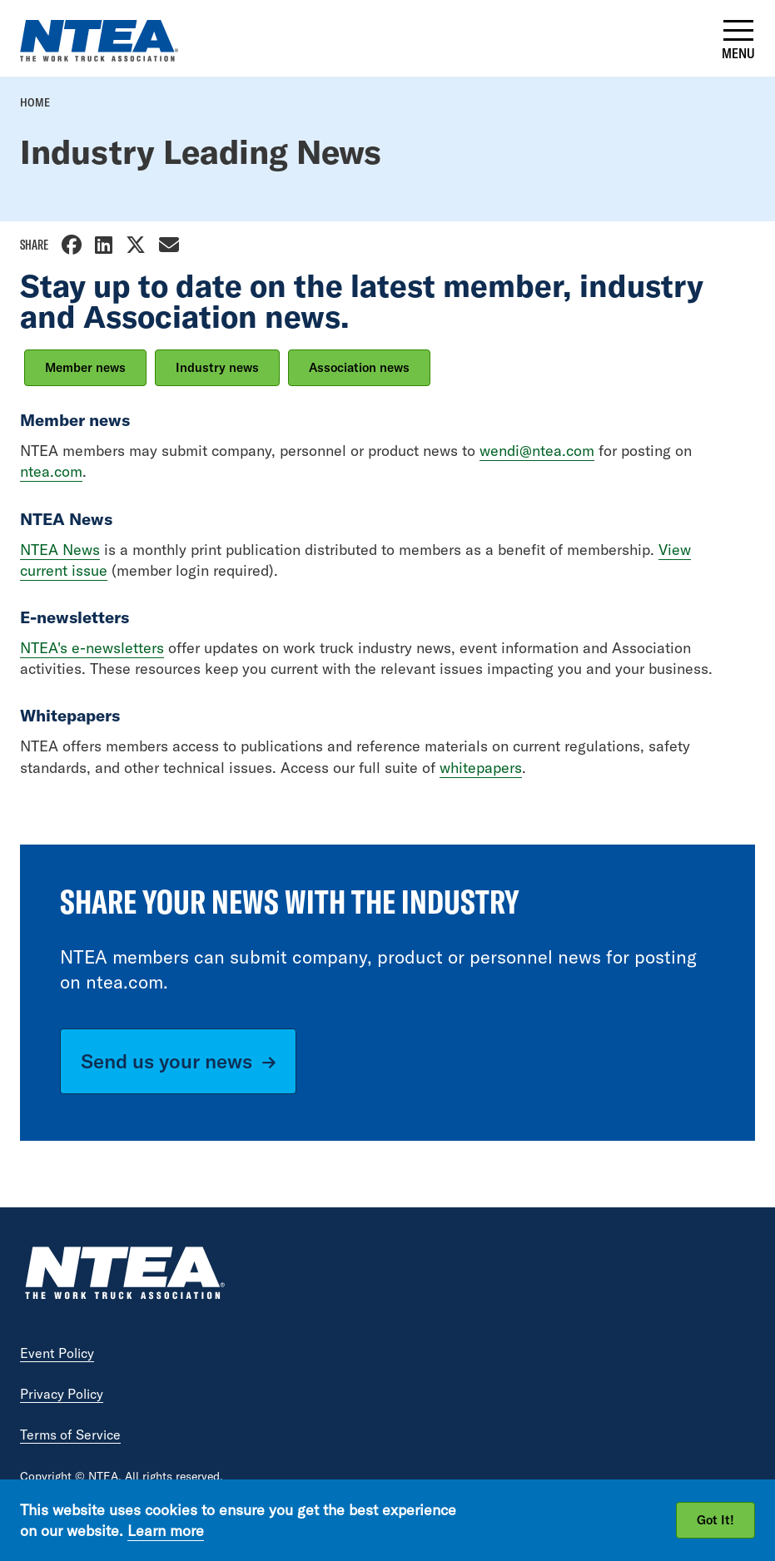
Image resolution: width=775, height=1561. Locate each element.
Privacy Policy (61, 1393)
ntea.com (51, 471)
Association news (359, 367)
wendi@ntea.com (536, 450)
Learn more (165, 1530)
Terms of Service (70, 1434)
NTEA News (60, 549)
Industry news (217, 367)
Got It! (715, 1520)
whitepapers (481, 767)
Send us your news (166, 1060)
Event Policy (57, 1353)
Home (35, 102)
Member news (85, 367)
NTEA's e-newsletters (92, 647)
